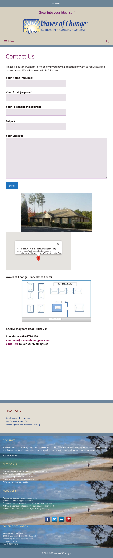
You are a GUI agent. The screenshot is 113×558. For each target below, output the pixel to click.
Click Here (12, 344)
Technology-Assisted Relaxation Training (23, 424)
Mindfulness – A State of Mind (18, 421)
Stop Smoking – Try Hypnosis (18, 418)
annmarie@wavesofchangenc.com (28, 340)
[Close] (58, 244)
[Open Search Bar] (107, 41)
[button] (38, 258)
